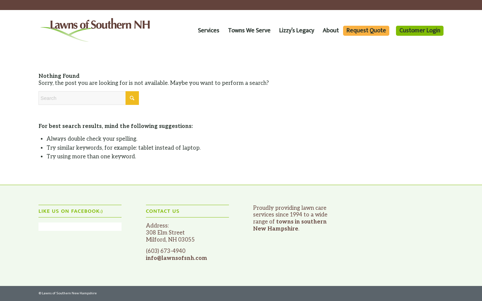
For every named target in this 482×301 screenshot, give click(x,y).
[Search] (88, 98)
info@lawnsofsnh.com (176, 258)
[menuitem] (208, 30)
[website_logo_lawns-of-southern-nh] (95, 30)
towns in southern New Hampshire (290, 225)
